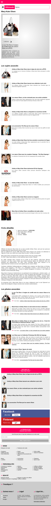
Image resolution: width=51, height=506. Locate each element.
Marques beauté (5, 477)
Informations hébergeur (39, 501)
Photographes (4, 470)
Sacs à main (37, 459)
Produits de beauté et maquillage (9, 478)
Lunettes (3, 459)
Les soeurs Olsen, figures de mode (22, 349)
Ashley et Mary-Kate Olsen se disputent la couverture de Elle (29, 111)
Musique (3, 471)
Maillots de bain (5, 452)
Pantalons (3, 451)
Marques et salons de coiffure (24, 477)
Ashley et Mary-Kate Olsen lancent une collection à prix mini (29, 83)
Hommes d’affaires (38, 468)
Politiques (36, 470)
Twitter (4, 497)
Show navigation (2, 2)
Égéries (17, 7)
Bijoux (2, 458)
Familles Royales (38, 467)
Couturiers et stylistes (6, 466)
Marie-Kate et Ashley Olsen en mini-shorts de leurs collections (29, 306)
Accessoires (20, 458)
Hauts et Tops (20, 452)
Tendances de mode (22, 448)
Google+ (5, 499)
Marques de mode (5, 448)
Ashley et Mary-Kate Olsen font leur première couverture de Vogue (31, 140)
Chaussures (20, 459)
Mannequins (4, 467)
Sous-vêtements (5, 454)
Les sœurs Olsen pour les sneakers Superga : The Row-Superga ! (30, 154)
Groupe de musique (22, 468)
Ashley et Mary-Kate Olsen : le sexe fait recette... (25, 182)
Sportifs (19, 470)
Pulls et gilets (37, 451)
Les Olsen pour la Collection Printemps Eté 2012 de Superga (29, 335)
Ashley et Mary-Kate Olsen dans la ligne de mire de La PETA (29, 69)
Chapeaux (36, 458)
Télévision (19, 467)
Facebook (5, 495)
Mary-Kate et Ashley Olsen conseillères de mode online (27, 211)
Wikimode (9, 7)
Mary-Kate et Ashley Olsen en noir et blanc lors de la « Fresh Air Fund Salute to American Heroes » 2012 (31, 321)
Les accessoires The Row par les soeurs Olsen (25, 126)
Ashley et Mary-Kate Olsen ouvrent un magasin (25, 197)
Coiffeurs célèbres (38, 466)
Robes (19, 451)
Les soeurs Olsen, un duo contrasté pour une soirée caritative (29, 97)
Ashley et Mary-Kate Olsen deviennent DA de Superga (27, 168)
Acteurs (19, 466)
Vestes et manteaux (38, 452)
